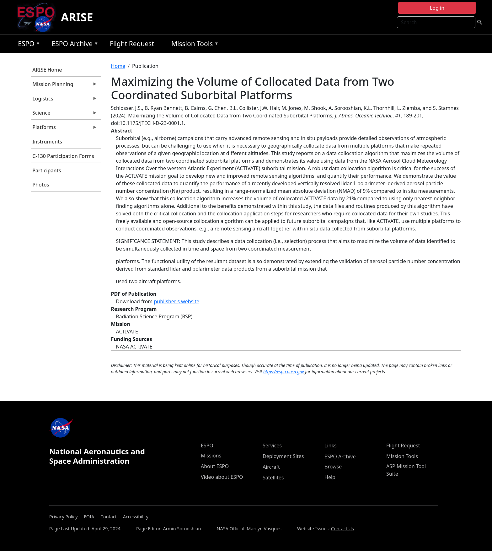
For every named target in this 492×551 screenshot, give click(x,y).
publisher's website (176, 301)
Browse (333, 466)
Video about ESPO (222, 476)
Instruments (47, 141)
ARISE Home (47, 69)
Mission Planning (64, 86)
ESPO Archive (74, 44)
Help (329, 477)
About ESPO (215, 466)
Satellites (273, 477)
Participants (46, 170)
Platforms (64, 129)
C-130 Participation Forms (63, 156)
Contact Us (342, 529)
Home (118, 65)
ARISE (77, 17)
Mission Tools (193, 44)
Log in (437, 7)
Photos (40, 184)
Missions (211, 455)
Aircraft (271, 466)
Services (272, 445)
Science (64, 114)
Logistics (64, 100)
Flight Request (132, 43)
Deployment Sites (283, 456)
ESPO (27, 44)
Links (330, 445)
